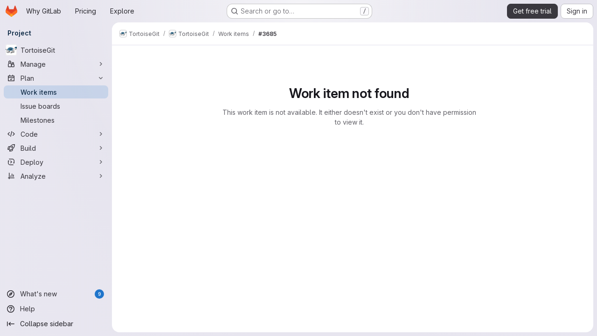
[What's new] (56, 294)
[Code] (56, 133)
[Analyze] (56, 175)
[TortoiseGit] (56, 49)
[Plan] (56, 77)
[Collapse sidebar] (56, 323)
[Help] (56, 308)
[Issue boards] (56, 105)
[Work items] (56, 91)
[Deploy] (56, 161)
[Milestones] (56, 119)
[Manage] (56, 63)
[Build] (56, 147)
